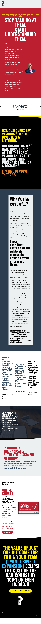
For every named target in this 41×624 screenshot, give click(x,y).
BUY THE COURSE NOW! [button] (20, 597)
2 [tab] (18, 110)
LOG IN (7, 3)
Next (40, 107)
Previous (0, 107)
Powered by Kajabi (36, 621)
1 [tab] (17, 110)
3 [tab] (20, 110)
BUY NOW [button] (7, 538)
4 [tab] (22, 110)
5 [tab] (23, 110)
